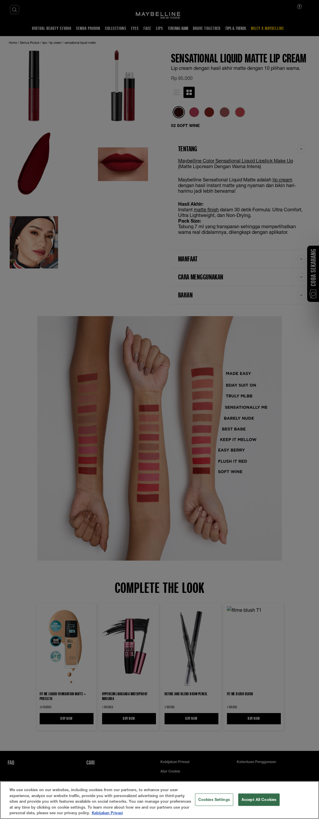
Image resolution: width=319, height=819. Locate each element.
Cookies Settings (214, 799)
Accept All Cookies (258, 799)
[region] (159, 800)
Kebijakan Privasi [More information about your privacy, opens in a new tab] (107, 812)
